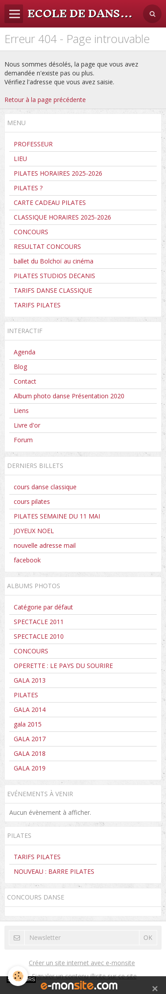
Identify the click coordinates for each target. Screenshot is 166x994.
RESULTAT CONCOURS (47, 246)
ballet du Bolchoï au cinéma (53, 261)
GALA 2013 (30, 680)
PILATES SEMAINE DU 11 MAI (57, 516)
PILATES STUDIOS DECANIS (54, 275)
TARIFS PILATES (37, 305)
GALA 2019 (30, 768)
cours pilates (32, 501)
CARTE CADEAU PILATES (50, 202)
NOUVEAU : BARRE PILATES (54, 871)
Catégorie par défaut (43, 607)
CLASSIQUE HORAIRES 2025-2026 (62, 217)
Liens (21, 410)
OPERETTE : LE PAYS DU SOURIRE (63, 665)
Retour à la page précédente (45, 99)
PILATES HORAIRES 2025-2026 (58, 173)
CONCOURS (31, 232)
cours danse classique (45, 487)
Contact (25, 381)
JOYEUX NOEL (34, 530)
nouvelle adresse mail (45, 545)
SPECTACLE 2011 (39, 621)
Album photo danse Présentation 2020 (69, 396)
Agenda (24, 352)
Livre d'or (27, 425)
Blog (20, 366)
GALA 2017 (30, 739)
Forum (23, 440)
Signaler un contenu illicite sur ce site (84, 976)
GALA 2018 (30, 753)
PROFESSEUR (33, 144)
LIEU (20, 158)
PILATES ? (28, 188)
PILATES (26, 695)
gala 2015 (28, 724)
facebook (27, 560)
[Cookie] (18, 976)
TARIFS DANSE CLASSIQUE (53, 290)
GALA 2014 (30, 709)
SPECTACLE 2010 (39, 636)
